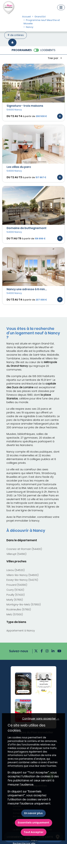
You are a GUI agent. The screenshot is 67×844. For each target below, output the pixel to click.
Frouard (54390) (16, 585)
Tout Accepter (33, 832)
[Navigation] (61, 7)
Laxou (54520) (15, 570)
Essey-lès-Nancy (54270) (22, 580)
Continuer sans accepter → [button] (40, 718)
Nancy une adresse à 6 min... (27, 289)
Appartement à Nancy (20, 630)
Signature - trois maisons (25, 106)
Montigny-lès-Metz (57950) (23, 604)
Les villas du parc (19, 167)
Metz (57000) (14, 614)
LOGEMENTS (47, 50)
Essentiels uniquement (33, 822)
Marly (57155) (14, 599)
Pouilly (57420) (15, 595)
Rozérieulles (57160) (18, 609)
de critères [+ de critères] (15, 35)
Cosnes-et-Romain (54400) (24, 549)
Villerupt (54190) (16, 554)
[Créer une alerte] (12, 42)
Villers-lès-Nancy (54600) (22, 575)
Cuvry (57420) (15, 590)
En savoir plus (33, 813)
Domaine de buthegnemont (26, 228)
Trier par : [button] (54, 58)
